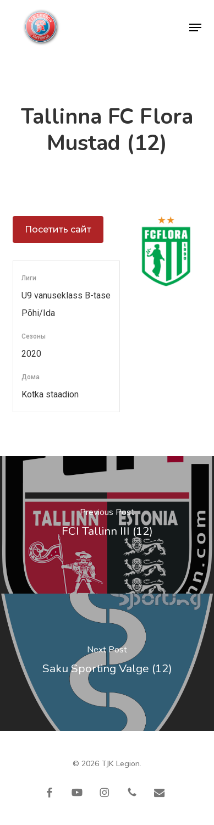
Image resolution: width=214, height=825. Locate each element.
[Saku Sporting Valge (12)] (107, 662)
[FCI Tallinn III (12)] (107, 525)
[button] (195, 27)
